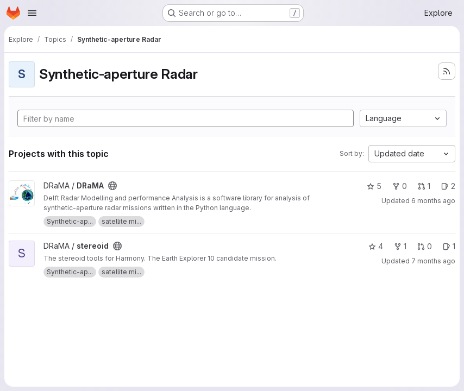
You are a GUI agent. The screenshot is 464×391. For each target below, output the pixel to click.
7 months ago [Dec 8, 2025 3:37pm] (433, 261)
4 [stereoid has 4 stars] (375, 246)
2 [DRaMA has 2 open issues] (448, 186)
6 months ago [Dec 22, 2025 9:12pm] (433, 201)
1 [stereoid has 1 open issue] (449, 246)
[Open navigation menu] (32, 13)
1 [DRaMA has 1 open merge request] (424, 186)
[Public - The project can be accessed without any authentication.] (112, 185)
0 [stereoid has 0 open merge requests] (424, 246)
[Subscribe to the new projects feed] (446, 71)
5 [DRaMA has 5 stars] (374, 186)
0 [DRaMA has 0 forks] (399, 186)
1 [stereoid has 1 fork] (400, 246)
